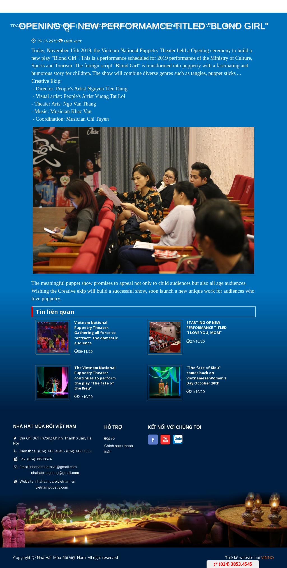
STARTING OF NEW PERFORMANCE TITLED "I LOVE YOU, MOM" (206, 327)
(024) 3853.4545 (233, 564)
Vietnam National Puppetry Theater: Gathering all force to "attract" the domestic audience (96, 332)
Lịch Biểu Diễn (164, 26)
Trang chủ (22, 26)
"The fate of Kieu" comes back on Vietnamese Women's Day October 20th (206, 375)
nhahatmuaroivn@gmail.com (53, 467)
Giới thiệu (59, 26)
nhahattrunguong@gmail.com (55, 473)
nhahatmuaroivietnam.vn (55, 481)
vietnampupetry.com (52, 487)
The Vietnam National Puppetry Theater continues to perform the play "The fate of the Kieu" (95, 378)
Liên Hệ (230, 26)
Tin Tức (201, 26)
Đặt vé (109, 438)
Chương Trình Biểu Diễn (110, 26)
